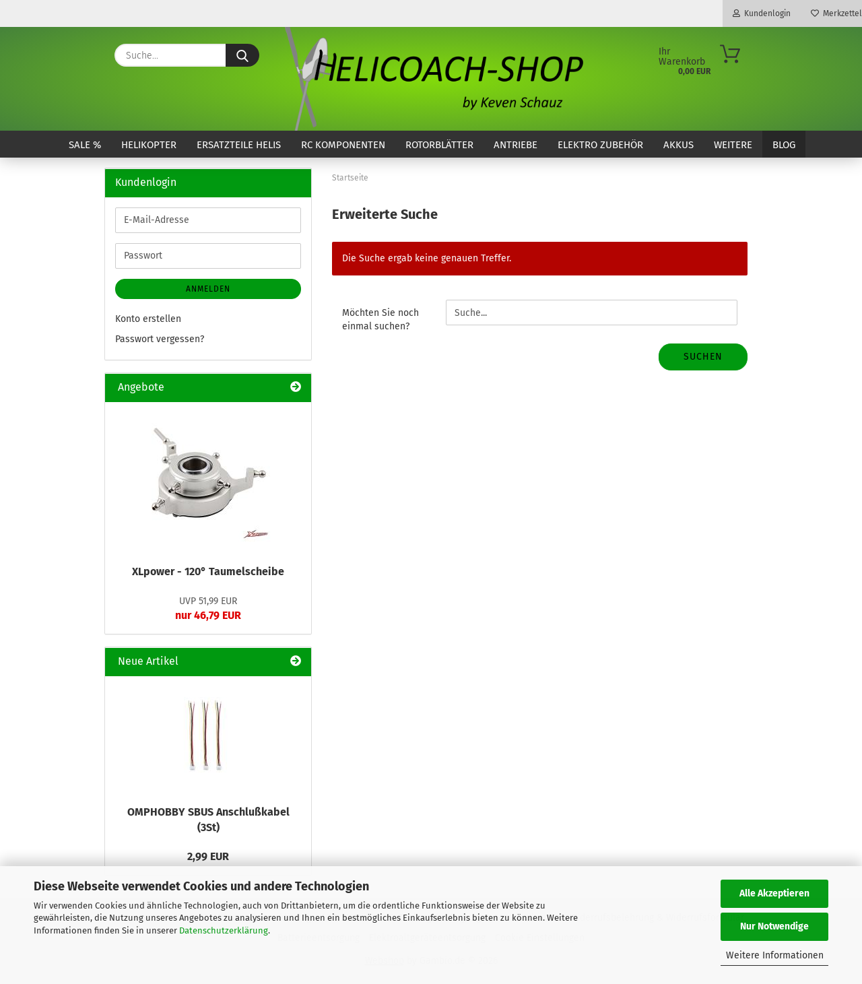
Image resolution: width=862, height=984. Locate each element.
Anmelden (208, 289)
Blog (783, 145)
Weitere (733, 145)
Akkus (678, 145)
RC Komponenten (343, 145)
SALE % (85, 145)
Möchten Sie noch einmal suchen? (380, 319)
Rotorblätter (439, 145)
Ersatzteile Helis (239, 145)
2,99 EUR (208, 856)
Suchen (703, 356)
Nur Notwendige (774, 926)
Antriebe (515, 145)
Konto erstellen (148, 319)
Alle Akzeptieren (774, 893)
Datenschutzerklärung (223, 930)
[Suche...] (242, 55)
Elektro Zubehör (600, 145)
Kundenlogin (762, 13)
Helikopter (148, 145)
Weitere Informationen (775, 955)
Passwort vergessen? (159, 339)
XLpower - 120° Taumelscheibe (208, 571)
